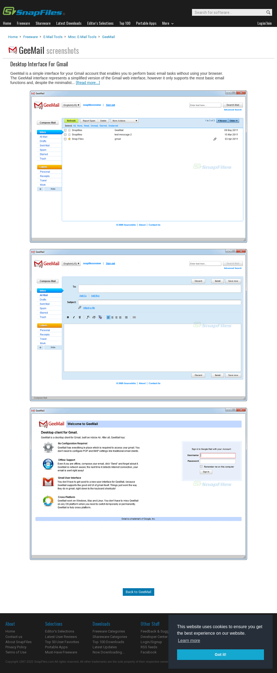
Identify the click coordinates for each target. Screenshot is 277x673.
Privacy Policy (15, 647)
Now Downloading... (108, 652)
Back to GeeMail (138, 592)
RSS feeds (149, 647)
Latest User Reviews (61, 637)
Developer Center (154, 637)
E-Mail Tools (52, 37)
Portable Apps (56, 647)
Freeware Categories (109, 631)
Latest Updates (105, 647)
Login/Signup (151, 642)
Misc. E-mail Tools (82, 37)
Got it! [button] (220, 654)
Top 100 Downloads (108, 642)
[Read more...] (88, 82)
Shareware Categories (110, 637)
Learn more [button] (189, 640)
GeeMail (108, 37)
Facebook (149, 652)
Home (13, 37)
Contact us (13, 637)
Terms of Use (15, 652)
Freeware (30, 37)
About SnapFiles (18, 642)
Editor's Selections (59, 631)
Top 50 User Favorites (62, 642)
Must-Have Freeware (61, 652)
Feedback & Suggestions (161, 631)
